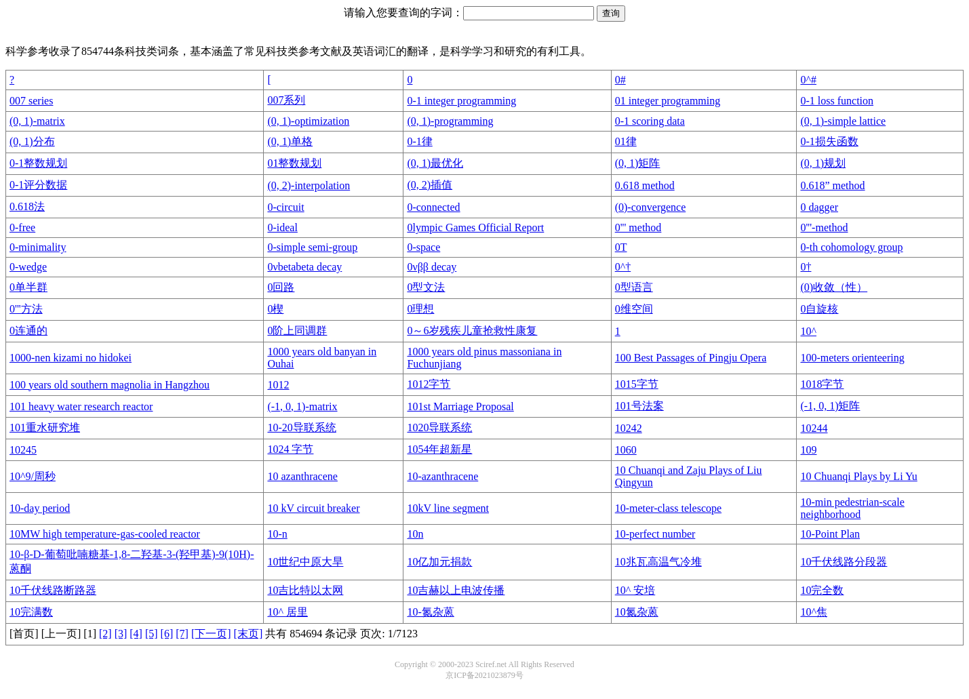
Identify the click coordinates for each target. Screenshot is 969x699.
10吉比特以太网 (305, 590)
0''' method (638, 227)
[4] (136, 633)
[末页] (248, 633)
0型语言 (634, 287)
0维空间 (634, 309)
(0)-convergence (650, 207)
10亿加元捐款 (439, 561)
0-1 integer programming (461, 100)
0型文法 (426, 287)
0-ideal (282, 227)
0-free (22, 227)
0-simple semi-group (312, 247)
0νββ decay (431, 267)
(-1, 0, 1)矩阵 (830, 406)
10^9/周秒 (32, 476)
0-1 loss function (836, 100)
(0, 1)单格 (290, 141)
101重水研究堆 (44, 427)
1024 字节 (290, 449)
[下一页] (211, 633)
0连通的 (28, 330)
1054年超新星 (439, 449)
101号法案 (639, 406)
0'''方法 (26, 309)
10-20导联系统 (301, 427)
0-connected (433, 207)
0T (621, 247)
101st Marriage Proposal (460, 406)
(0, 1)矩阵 (637, 163)
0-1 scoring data (650, 121)
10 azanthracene (302, 476)
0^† (623, 267)
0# (620, 79)
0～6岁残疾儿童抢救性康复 (472, 330)
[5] (151, 633)
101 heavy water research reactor (81, 406)
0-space (423, 247)
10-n (277, 534)
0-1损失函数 (829, 141)
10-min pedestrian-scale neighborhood (852, 508)
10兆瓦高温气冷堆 (658, 561)
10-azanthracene (442, 476)
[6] (167, 633)
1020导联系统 (439, 427)
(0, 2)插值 (429, 185)
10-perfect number (655, 534)
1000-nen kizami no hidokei (70, 357)
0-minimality (37, 247)
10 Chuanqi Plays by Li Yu (858, 476)
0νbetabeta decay (304, 267)
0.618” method (832, 185)
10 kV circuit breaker (313, 508)
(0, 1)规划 (823, 163)
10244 (813, 428)
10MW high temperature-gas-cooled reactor (104, 534)
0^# (808, 79)
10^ (808, 331)
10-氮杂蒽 (430, 612)
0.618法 (27, 206)
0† (805, 267)
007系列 (286, 100)
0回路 (280, 287)
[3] (121, 633)
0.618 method (645, 185)
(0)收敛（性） (833, 287)
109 (808, 450)
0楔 (275, 309)
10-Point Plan (830, 534)
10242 (628, 428)
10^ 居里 (287, 612)
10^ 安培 (635, 590)
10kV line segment (448, 508)
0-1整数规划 (38, 163)
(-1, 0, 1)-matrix (302, 406)
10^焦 (813, 612)
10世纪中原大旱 (305, 561)
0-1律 (419, 141)
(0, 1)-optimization (308, 121)
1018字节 (822, 384)
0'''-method (824, 227)
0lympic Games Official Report (475, 227)
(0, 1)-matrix (37, 121)
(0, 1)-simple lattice (843, 121)
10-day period (39, 508)
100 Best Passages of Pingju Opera (691, 357)
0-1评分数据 (38, 185)
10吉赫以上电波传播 (456, 590)
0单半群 (28, 287)
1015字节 (636, 384)
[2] (105, 633)
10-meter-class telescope (668, 508)
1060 (626, 450)
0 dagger (819, 207)
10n (415, 534)
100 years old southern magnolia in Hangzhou (109, 385)
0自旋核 (819, 309)
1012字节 (428, 384)
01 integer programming (668, 100)
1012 (278, 385)
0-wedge (28, 267)
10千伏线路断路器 (52, 590)
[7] (182, 633)
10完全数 (822, 590)
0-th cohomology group (851, 247)
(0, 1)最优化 (435, 163)
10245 (23, 450)
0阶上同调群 (297, 330)
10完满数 (31, 612)
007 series (31, 100)
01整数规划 (294, 163)
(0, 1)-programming (450, 121)
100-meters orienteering (852, 357)
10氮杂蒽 (636, 612)
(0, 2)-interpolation (308, 185)
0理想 (420, 309)
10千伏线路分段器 (843, 561)
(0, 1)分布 (32, 141)
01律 (626, 141)
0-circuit (285, 207)
